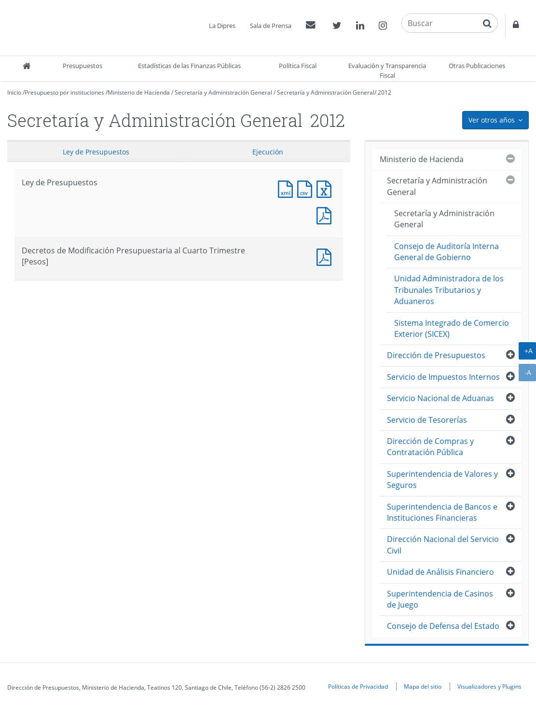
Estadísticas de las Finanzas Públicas (189, 65)
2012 (384, 92)
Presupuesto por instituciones (64, 92)
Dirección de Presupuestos (436, 355)
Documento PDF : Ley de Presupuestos (326, 214)
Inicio (14, 92)
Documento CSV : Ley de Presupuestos (306, 188)
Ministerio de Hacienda (139, 92)
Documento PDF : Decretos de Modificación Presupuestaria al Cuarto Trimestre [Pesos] (326, 256)
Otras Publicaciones (477, 65)
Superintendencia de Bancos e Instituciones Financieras (442, 512)
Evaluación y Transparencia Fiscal (387, 70)
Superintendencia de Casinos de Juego (440, 599)
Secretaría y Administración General (223, 92)
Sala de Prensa (270, 25)
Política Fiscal (297, 65)
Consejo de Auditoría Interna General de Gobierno (446, 252)
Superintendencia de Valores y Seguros (442, 479)
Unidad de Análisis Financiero (440, 572)
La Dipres (222, 25)
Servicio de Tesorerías (427, 420)
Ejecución (267, 151)
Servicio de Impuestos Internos (443, 377)
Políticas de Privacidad (358, 686)
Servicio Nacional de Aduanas (440, 398)
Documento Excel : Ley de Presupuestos (326, 188)
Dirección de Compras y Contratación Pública (430, 447)
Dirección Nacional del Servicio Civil (443, 544)
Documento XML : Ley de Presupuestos (287, 188)
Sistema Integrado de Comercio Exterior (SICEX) (451, 328)
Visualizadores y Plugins (489, 686)
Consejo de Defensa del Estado (443, 626)
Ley (96, 151)
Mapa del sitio (422, 686)
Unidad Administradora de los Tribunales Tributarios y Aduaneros (449, 289)
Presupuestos (82, 65)
